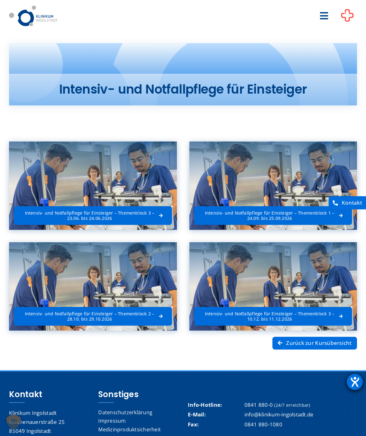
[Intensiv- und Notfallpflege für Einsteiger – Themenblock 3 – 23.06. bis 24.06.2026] (93, 215)
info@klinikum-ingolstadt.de (279, 414)
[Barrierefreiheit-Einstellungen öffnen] (355, 382)
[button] (13, 422)
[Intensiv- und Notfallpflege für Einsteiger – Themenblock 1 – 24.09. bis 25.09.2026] (273, 215)
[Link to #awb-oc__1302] (347, 16)
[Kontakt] (347, 203)
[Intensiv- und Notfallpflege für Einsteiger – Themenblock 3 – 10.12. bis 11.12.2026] (273, 314)
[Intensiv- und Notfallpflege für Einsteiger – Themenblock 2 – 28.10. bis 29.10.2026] (93, 316)
